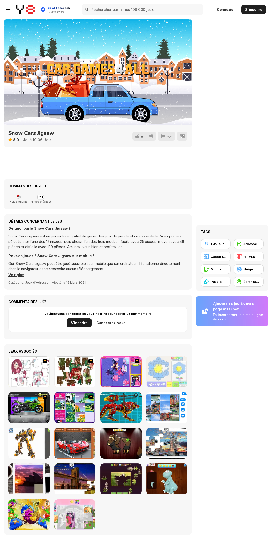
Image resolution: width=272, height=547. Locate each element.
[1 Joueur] (216, 244)
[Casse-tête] (216, 256)
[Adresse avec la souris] (249, 244)
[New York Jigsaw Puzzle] (74, 478)
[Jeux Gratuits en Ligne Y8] (25, 9)
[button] (16, 275)
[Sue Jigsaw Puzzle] (121, 371)
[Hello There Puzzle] (29, 371)
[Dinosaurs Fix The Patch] (166, 478)
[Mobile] (216, 269)
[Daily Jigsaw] (121, 478)
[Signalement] (166, 136)
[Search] (87, 9)
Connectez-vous (111, 323)
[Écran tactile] (249, 282)
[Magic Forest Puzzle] (74, 407)
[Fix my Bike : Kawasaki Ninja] (29, 407)
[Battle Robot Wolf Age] (121, 407)
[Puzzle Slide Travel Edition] (29, 478)
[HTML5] (249, 256)
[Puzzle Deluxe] (166, 407)
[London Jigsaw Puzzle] (166, 443)
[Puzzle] (216, 282)
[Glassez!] (166, 371)
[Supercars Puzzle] (74, 443)
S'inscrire (253, 10)
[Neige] (249, 269)
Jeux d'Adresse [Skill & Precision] (37, 282)
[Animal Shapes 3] (121, 443)
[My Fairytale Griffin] (29, 514)
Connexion (226, 10)
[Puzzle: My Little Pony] (74, 514)
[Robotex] (29, 443)
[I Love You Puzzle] (74, 371)
